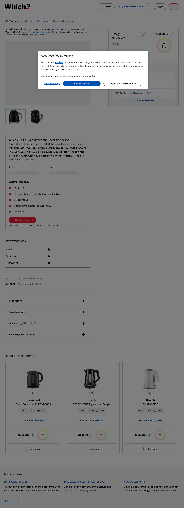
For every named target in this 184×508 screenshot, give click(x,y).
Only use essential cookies (122, 83)
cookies (59, 62)
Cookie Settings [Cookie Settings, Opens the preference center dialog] (52, 83)
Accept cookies (82, 83)
